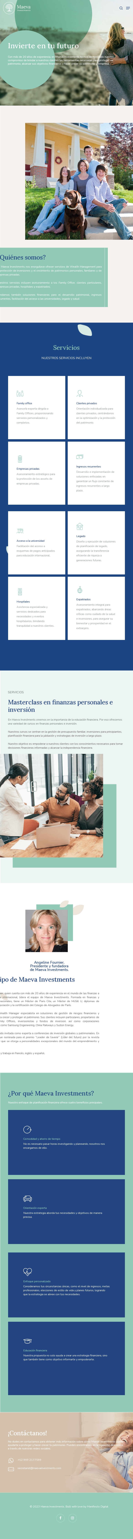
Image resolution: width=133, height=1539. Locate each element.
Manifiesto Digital (97, 1507)
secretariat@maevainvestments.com (39, 1468)
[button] (128, 8)
